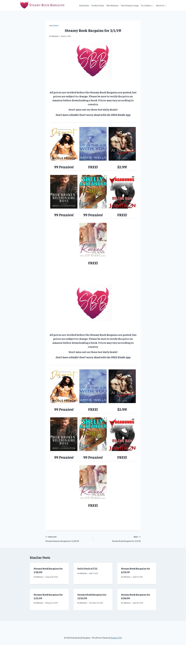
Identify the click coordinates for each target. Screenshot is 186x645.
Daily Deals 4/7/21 (87, 568)
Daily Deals (84, 5)
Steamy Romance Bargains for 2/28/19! (68, 538)
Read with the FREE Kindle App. (112, 114)
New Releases (112, 5)
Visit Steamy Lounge (130, 5)
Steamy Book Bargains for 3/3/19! (118, 538)
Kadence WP (116, 637)
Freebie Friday (97, 5)
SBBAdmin (55, 36)
